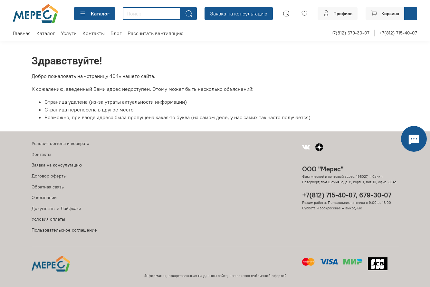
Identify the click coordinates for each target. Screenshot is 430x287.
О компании (44, 197)
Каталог (95, 13)
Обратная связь (48, 187)
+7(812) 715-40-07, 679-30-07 (346, 195)
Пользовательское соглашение (64, 230)
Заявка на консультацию (238, 13)
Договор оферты (49, 176)
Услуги (69, 33)
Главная (22, 33)
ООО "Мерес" (322, 169)
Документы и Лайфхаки (56, 208)
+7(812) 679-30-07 (350, 33)
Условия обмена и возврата (60, 143)
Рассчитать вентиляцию (156, 33)
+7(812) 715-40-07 (398, 33)
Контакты (93, 33)
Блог (116, 33)
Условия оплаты (48, 219)
